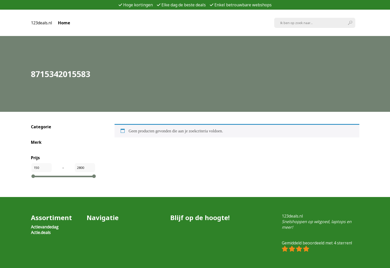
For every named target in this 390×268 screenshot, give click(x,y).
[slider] (33, 176)
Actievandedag (45, 227)
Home (64, 23)
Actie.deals (41, 232)
